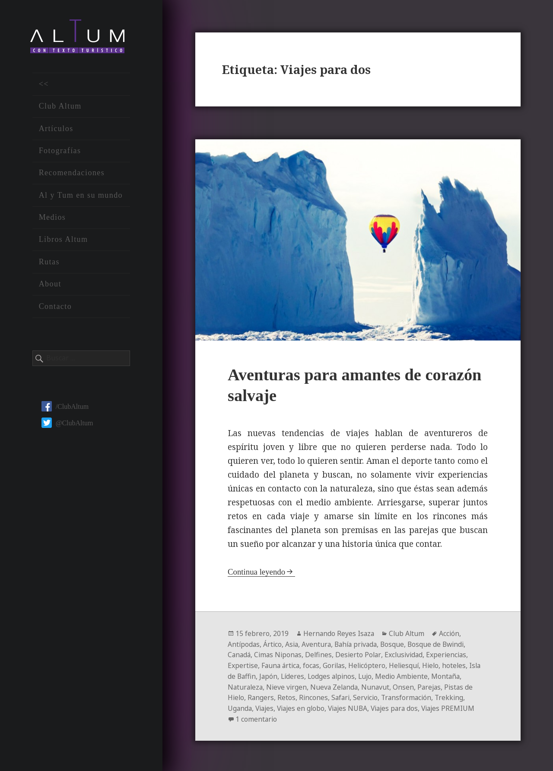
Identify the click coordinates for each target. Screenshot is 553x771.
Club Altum (60, 107)
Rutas (49, 263)
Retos (288, 696)
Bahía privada (359, 644)
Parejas (434, 686)
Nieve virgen (288, 686)
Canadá (240, 654)
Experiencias (452, 654)
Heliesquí (409, 665)
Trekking (455, 696)
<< (44, 85)
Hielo (437, 665)
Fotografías (60, 152)
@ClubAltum (67, 423)
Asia (293, 644)
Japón (283, 675)
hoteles (461, 665)
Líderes (308, 675)
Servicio (368, 696)
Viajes (266, 706)
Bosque (398, 644)
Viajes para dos (402, 706)
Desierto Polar (362, 654)
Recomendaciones (72, 174)
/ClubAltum (65, 407)
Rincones (315, 696)
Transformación (411, 696)
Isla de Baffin (249, 675)
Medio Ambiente (420, 675)
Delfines (321, 654)
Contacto (55, 307)
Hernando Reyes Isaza (339, 634)
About (50, 285)
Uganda (240, 706)
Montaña (465, 675)
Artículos (56, 129)
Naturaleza (246, 686)
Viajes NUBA (353, 706)
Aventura (319, 644)
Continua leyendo (257, 572)
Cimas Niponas (280, 654)
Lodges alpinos (348, 675)
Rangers (261, 696)
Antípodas (244, 644)
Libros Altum (63, 240)
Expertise (243, 665)
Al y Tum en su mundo (81, 196)
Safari (343, 696)
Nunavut (379, 686)
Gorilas (337, 665)
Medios (52, 218)
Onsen (408, 686)
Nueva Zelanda (337, 686)
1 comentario (297, 717)
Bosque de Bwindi (442, 644)
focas (313, 665)
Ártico (273, 644)
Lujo (383, 675)
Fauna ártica (282, 665)
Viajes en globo (304, 706)
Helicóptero (372, 665)
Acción (451, 634)
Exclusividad (408, 654)
